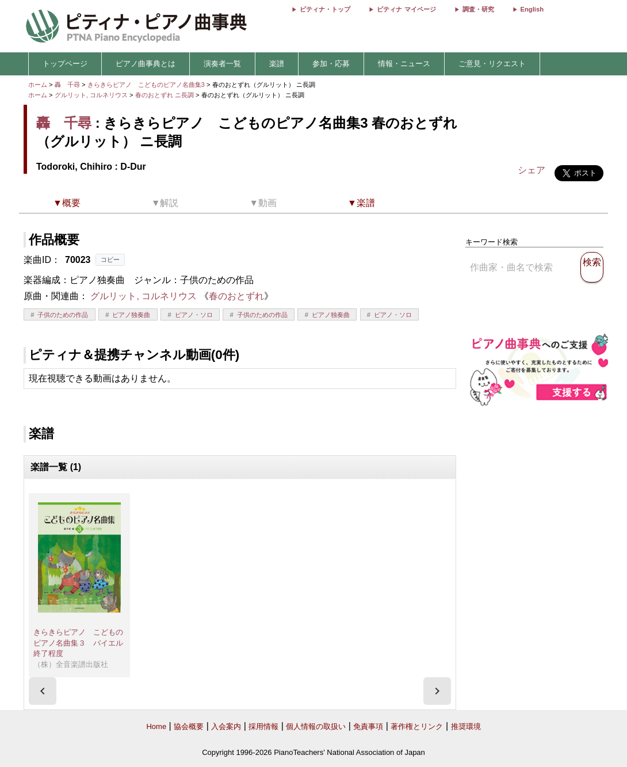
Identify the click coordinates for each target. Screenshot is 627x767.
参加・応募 (331, 63)
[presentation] (42, 691)
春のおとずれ (236, 296)
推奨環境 (466, 726)
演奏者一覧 (222, 63)
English (532, 9)
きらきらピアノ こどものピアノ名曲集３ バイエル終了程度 (78, 643)
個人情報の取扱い (316, 726)
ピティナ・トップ (325, 9)
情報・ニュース (404, 63)
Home (156, 726)
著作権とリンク (417, 726)
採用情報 (263, 726)
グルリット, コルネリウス (91, 94)
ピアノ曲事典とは (145, 63)
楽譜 (276, 63)
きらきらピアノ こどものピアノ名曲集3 (147, 84)
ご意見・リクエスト (492, 63)
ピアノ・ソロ (194, 314)
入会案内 (226, 726)
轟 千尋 (67, 84)
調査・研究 (478, 9)
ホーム (37, 84)
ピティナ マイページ (406, 9)
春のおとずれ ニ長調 (164, 94)
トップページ (65, 63)
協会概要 (189, 726)
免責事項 (368, 726)
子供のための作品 (62, 314)
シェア (531, 170)
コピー (110, 259)
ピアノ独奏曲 (131, 314)
